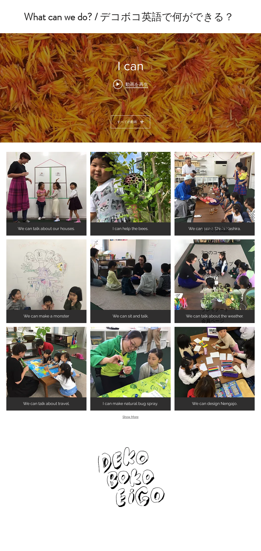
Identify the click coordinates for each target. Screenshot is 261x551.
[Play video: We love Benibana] (130, 84)
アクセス (210, 275)
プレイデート (215, 309)
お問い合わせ (215, 286)
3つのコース (214, 252)
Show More (130, 417)
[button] (46, 194)
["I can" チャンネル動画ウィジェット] (130, 88)
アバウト (210, 241)
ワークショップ (217, 263)
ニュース (210, 298)
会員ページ (212, 321)
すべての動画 (130, 122)
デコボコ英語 (215, 229)
